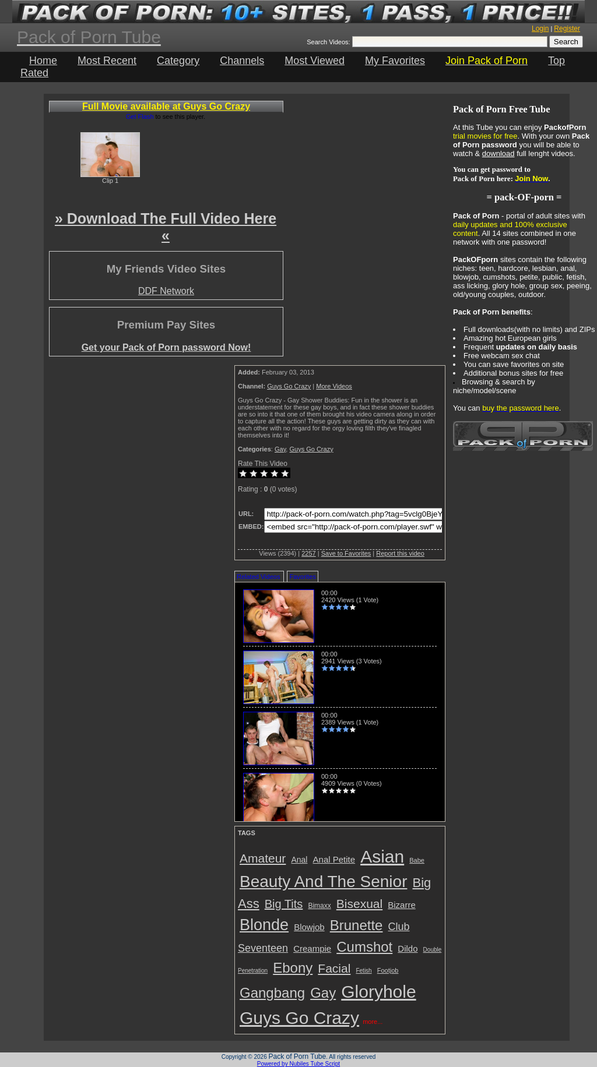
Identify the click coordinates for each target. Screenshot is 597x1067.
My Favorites (395, 60)
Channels (242, 60)
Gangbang (272, 993)
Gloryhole (378, 991)
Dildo (407, 948)
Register (567, 28)
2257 (308, 553)
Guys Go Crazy (289, 386)
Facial (334, 968)
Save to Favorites (346, 553)
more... (372, 1021)
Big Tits (284, 904)
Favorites (302, 576)
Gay (280, 449)
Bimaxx (319, 906)
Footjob (388, 970)
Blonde (264, 925)
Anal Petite (334, 859)
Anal (299, 859)
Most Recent (107, 60)
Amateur (263, 858)
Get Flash (140, 116)
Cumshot (364, 947)
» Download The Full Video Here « (165, 226)
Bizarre (402, 905)
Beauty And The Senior (323, 881)
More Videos (334, 386)
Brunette (356, 925)
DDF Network (166, 291)
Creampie (312, 948)
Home (43, 60)
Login (540, 28)
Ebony (292, 968)
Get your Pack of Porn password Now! (166, 347)
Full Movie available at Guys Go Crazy (166, 106)
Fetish (363, 970)
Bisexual (359, 903)
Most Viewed (315, 60)
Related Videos (258, 576)
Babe (416, 860)
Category (178, 60)
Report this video (400, 553)
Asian (382, 856)
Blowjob (309, 927)
